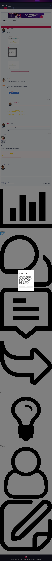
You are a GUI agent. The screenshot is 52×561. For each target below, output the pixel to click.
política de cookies (25, 281)
